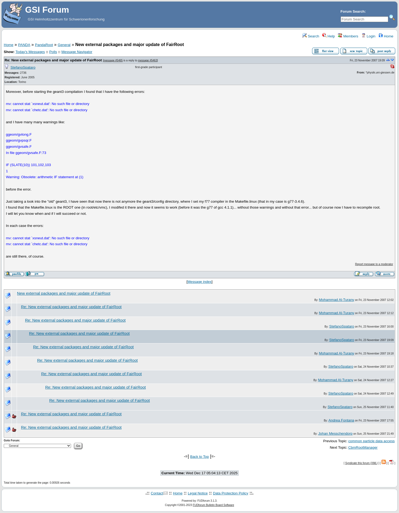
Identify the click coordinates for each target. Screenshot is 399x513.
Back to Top (199, 457)
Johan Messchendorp (335, 433)
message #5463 (147, 60)
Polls (53, 52)
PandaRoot (44, 45)
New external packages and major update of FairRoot (63, 293)
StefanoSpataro (23, 67)
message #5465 (113, 60)
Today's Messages (30, 52)
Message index (200, 282)
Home (386, 36)
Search (310, 36)
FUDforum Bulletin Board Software (213, 505)
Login (368, 36)
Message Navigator (76, 52)
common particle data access (371, 441)
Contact (157, 493)
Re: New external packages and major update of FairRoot (53, 60)
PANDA (24, 45)
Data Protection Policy (230, 493)
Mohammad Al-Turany (336, 300)
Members (348, 36)
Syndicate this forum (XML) (361, 463)
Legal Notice (198, 493)
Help (328, 36)
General (64, 45)
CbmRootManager (362, 447)
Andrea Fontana (341, 420)
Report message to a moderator (374, 264)
